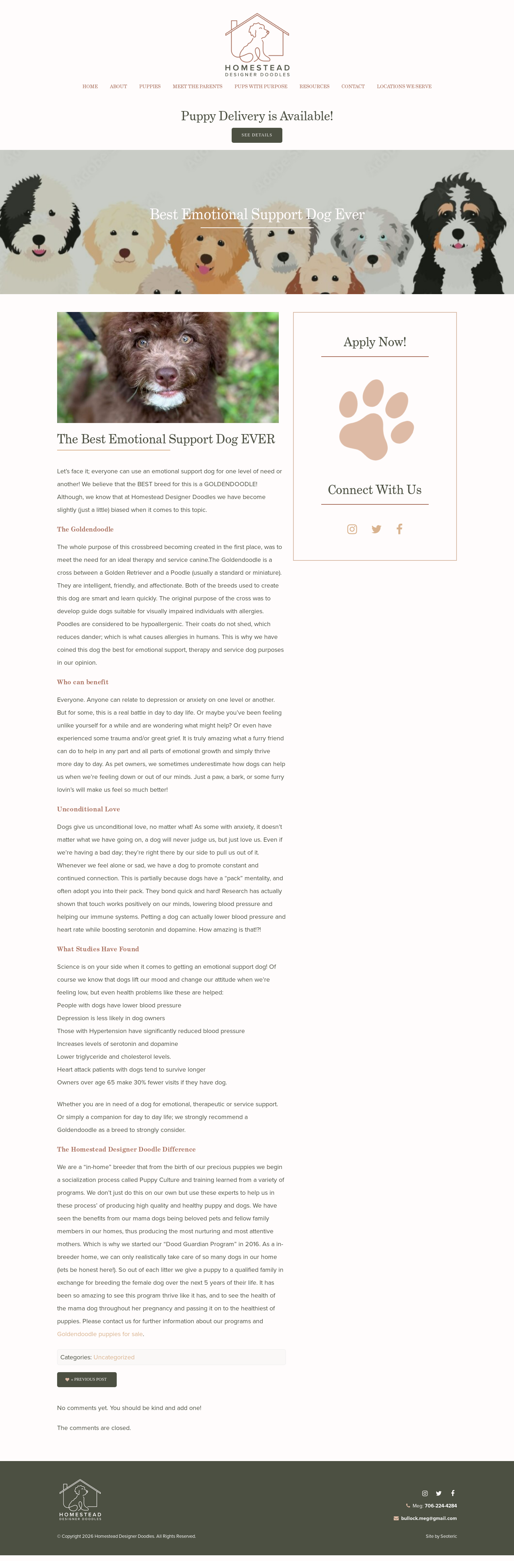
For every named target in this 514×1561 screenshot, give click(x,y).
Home (90, 86)
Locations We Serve (404, 86)
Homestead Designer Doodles (124, 1542)
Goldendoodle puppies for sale (100, 1337)
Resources (314, 86)
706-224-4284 (441, 1511)
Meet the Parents (197, 86)
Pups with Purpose (261, 86)
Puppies (150, 86)
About (118, 86)
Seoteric (448, 1542)
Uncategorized (114, 1360)
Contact (353, 86)
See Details (257, 137)
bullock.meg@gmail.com (429, 1523)
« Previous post (90, 1384)
